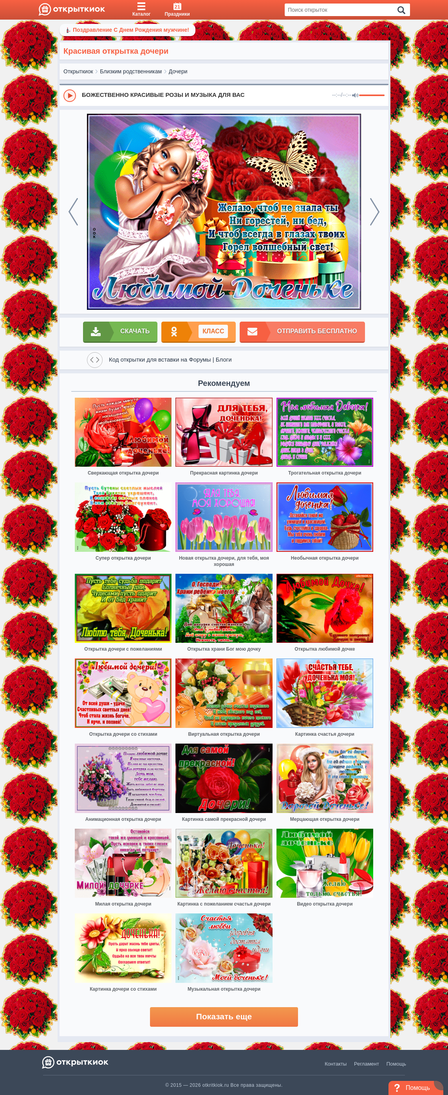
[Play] (69, 95)
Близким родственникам (131, 71)
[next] (375, 212)
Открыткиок (78, 71)
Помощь (396, 1064)
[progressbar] (372, 95)
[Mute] (355, 96)
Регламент (366, 1064)
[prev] (73, 212)
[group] (224, 95)
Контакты (336, 1064)
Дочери (178, 71)
